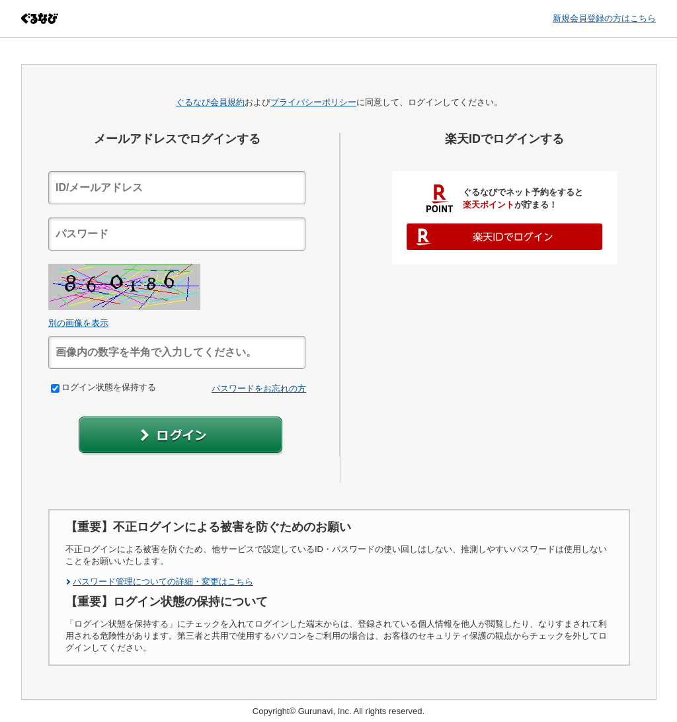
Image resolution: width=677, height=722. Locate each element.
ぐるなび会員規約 (210, 102)
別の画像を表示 (78, 323)
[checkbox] (55, 388)
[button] (180, 436)
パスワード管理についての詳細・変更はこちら (163, 581)
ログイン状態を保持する (103, 387)
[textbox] (176, 187)
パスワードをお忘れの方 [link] (259, 388)
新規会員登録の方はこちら (604, 18)
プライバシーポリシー (313, 102)
